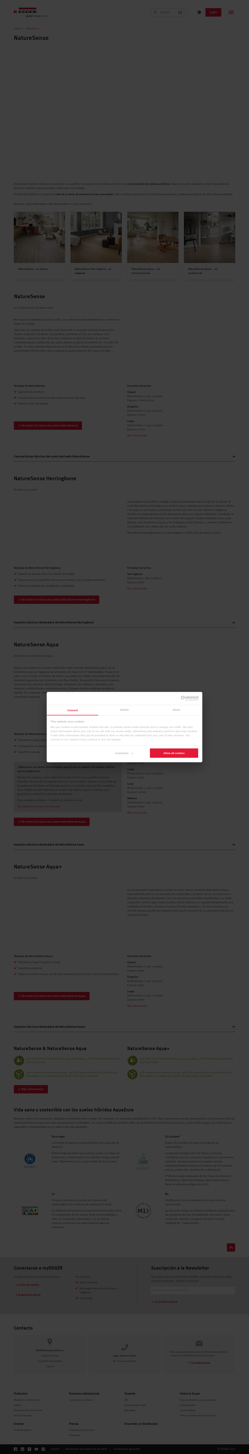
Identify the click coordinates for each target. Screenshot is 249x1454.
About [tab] (176, 709)
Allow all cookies (174, 753)
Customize (124, 753)
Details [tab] (124, 709)
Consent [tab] (72, 710)
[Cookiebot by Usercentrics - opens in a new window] (183, 698)
